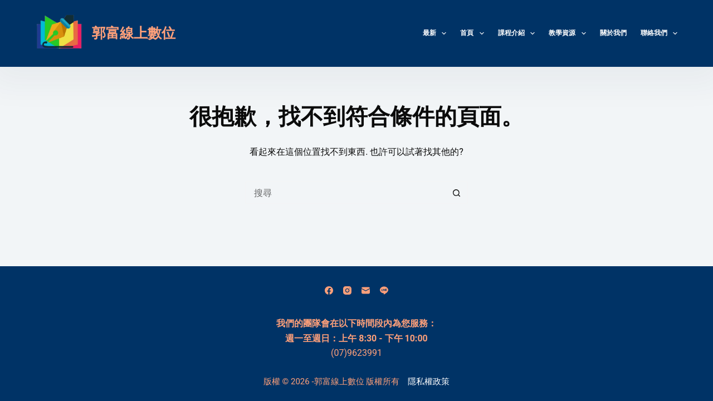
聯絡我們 (659, 33)
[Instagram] (347, 290)
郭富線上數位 (133, 33)
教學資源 (569, 33)
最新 (437, 33)
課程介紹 (518, 33)
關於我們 (613, 33)
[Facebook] (329, 290)
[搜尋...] (345, 193)
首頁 (474, 33)
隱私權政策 (429, 381)
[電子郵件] (366, 290)
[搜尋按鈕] (457, 193)
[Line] (384, 290)
